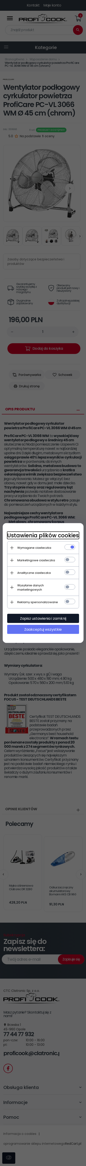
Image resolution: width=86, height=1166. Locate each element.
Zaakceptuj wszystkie (43, 629)
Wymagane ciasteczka (34, 548)
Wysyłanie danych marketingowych (30, 587)
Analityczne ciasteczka (34, 573)
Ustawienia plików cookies (43, 535)
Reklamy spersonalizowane (37, 602)
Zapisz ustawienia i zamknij (43, 618)
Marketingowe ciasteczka (36, 560)
